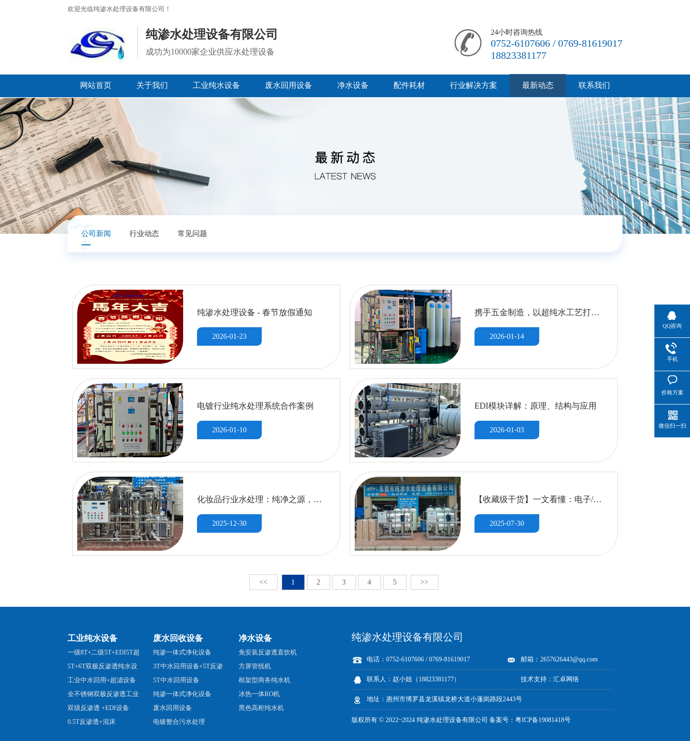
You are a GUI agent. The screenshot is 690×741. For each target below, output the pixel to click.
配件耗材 (409, 85)
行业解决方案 (473, 85)
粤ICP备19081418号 (543, 719)
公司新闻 (96, 233)
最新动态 (538, 85)
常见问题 (192, 233)
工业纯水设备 (216, 85)
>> (424, 582)
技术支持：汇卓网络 (550, 679)
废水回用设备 (288, 85)
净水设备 (353, 85)
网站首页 (95, 85)
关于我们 (152, 85)
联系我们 (594, 85)
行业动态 (144, 233)
